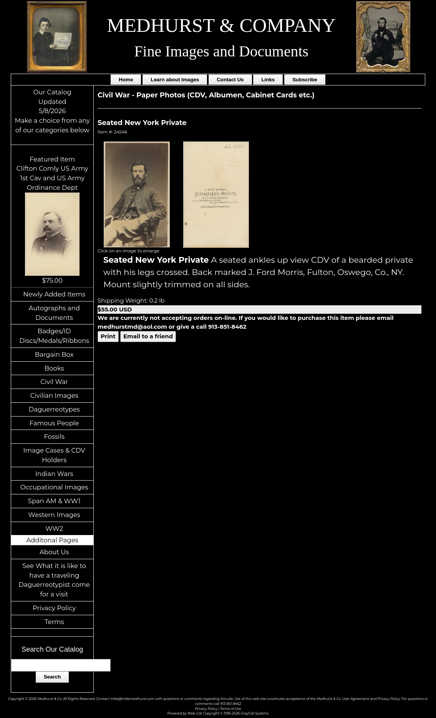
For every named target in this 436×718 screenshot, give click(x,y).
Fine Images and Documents (221, 51)
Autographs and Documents (54, 312)
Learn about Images (175, 79)
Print (108, 336)
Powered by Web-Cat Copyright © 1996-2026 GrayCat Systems (218, 713)
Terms (54, 622)
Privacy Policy (54, 608)
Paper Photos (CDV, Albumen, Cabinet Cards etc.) (225, 95)
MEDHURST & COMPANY (221, 25)
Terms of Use (230, 709)
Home (126, 79)
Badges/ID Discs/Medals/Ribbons (54, 335)
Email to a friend (148, 336)
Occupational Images (54, 487)
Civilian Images (54, 395)
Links (268, 79)
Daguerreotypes (54, 409)
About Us (54, 552)
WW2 (54, 528)
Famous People (54, 423)
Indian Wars (54, 474)
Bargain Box (54, 354)
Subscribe (304, 79)
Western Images (54, 515)
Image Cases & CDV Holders (54, 455)
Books (54, 368)
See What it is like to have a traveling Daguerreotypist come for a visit (54, 580)
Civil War (54, 381)
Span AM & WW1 (54, 501)
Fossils (54, 436)
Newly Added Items (54, 294)
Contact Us (230, 79)
